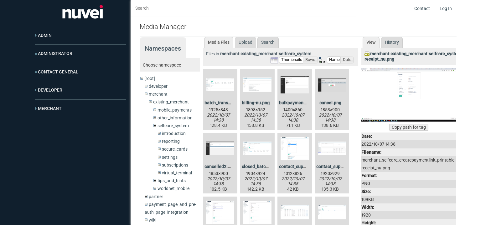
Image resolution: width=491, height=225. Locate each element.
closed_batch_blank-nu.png (269, 166)
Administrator (55, 53)
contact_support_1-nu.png (342, 166)
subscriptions (175, 165)
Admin (45, 35)
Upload (245, 42)
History (392, 42)
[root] (149, 78)
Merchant (50, 108)
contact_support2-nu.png (304, 166)
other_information (175, 117)
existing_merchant (171, 101)
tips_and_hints (172, 180)
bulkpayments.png (297, 102)
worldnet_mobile (173, 188)
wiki (152, 220)
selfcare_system (173, 125)
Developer (50, 90)
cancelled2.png (219, 166)
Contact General (58, 71)
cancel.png (330, 102)
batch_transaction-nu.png (230, 102)
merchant (158, 94)
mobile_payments (175, 110)
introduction (174, 133)
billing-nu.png (256, 102)
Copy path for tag (409, 127)
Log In (446, 8)
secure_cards (175, 149)
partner (156, 196)
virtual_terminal (177, 172)
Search (268, 42)
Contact (422, 8)
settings (170, 157)
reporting (171, 141)
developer (158, 86)
